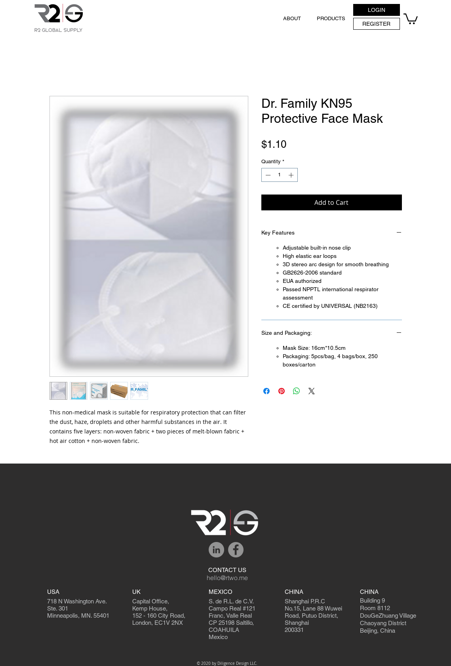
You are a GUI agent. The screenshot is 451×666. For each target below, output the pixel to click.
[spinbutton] (279, 175)
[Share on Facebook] (266, 391)
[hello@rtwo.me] (227, 578)
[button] (376, 10)
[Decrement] (267, 175)
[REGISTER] (376, 24)
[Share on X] (311, 391)
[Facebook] (236, 549)
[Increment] (292, 175)
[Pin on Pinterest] (281, 391)
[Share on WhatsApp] (296, 391)
